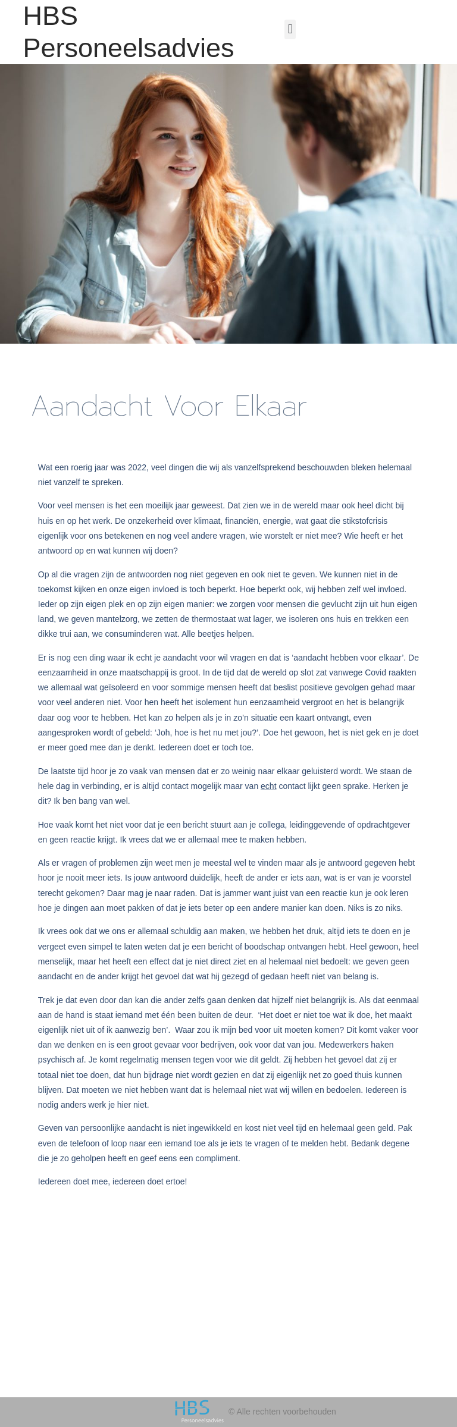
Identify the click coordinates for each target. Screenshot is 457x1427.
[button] (290, 29)
